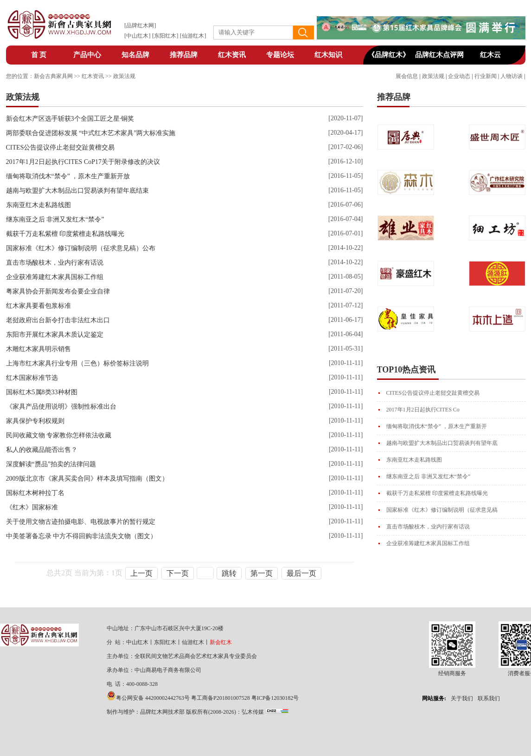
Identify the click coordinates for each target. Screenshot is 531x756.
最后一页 (301, 573)
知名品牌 (135, 55)
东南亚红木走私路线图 (414, 459)
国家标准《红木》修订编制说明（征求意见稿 (442, 510)
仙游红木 (193, 36)
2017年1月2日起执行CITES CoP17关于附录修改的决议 (83, 161)
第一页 (261, 573)
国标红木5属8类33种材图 (41, 392)
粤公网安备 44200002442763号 (153, 698)
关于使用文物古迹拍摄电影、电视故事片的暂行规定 (80, 521)
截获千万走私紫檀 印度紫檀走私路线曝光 (437, 493)
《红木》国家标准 (32, 507)
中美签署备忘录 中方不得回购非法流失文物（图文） (81, 536)
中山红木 (137, 36)
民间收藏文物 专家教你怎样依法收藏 (59, 435)
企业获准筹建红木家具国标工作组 (428, 543)
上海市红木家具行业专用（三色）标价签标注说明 (77, 363)
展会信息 (407, 76)
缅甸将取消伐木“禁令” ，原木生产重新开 (436, 426)
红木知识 (328, 55)
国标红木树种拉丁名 (35, 492)
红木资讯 (232, 55)
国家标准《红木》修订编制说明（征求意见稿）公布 (80, 248)
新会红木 (221, 642)
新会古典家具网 (53, 76)
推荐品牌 (184, 55)
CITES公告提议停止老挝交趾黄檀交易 (433, 393)
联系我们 (489, 698)
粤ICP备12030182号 (275, 698)
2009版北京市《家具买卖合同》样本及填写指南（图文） (87, 478)
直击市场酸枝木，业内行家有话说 (428, 526)
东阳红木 (165, 36)
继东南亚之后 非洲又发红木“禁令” (428, 476)
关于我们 (462, 698)
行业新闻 (485, 76)
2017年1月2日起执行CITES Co (423, 409)
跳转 (229, 573)
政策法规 (433, 76)
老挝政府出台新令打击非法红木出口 (58, 320)
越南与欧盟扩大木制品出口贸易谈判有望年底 (442, 443)
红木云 (490, 55)
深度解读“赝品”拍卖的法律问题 (51, 464)
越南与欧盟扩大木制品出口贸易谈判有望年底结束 (77, 190)
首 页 (39, 55)
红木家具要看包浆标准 (38, 305)
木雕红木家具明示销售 (38, 348)
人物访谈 (511, 76)
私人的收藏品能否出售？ (41, 449)
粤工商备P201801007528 (220, 698)
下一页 (177, 573)
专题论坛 (280, 55)
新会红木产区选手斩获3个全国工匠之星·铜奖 (70, 118)
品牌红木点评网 (439, 55)
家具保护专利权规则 (35, 420)
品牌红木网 (140, 25)
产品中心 (87, 55)
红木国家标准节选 (32, 377)
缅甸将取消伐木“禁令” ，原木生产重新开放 (68, 176)
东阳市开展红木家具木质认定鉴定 (54, 334)
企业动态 (459, 76)
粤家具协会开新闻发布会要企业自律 (58, 291)
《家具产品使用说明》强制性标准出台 (61, 406)
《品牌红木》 (388, 55)
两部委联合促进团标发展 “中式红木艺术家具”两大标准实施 (91, 133)
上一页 (141, 573)
